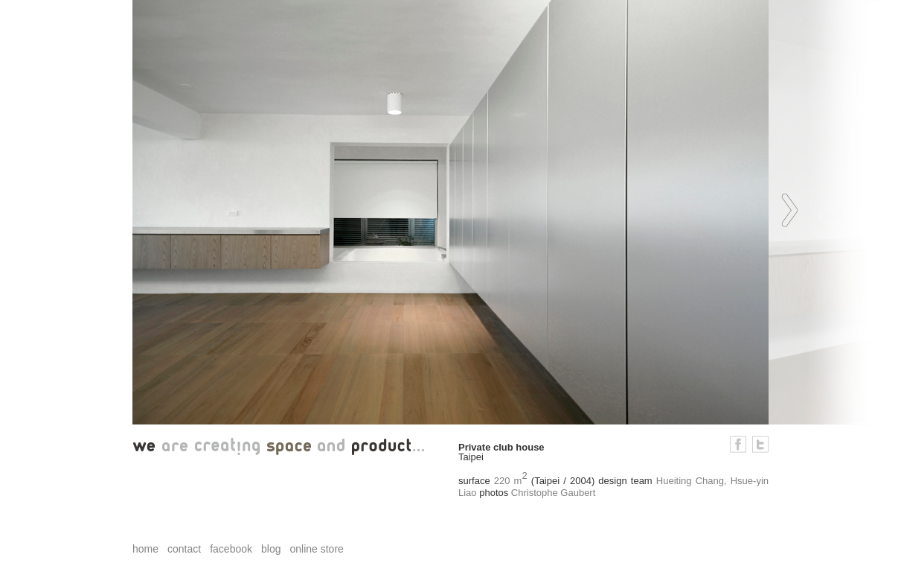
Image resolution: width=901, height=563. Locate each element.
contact (184, 549)
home (145, 549)
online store (316, 549)
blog (270, 549)
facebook (231, 549)
